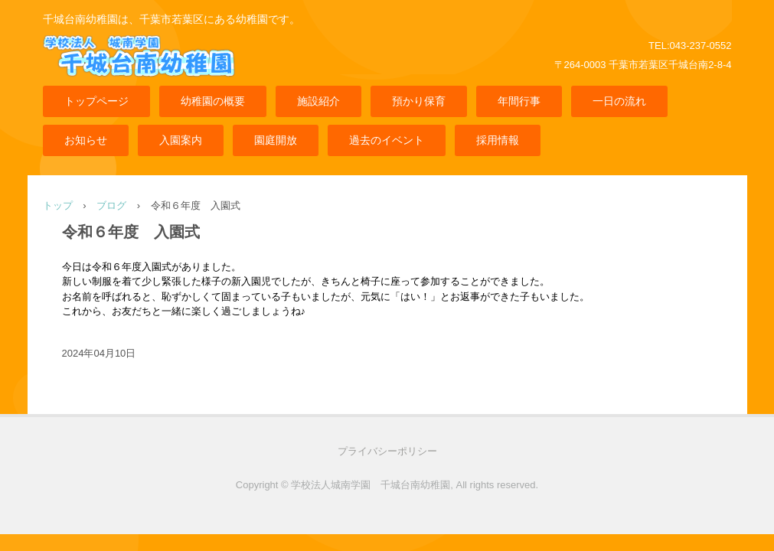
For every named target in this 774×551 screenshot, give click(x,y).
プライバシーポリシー (387, 451)
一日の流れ (619, 101)
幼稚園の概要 (213, 101)
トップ (58, 205)
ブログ (111, 205)
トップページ (96, 101)
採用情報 (497, 140)
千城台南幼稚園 (161, 68)
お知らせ (85, 140)
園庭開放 (275, 140)
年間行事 (519, 101)
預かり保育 (419, 101)
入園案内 (180, 140)
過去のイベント (386, 140)
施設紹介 (318, 101)
